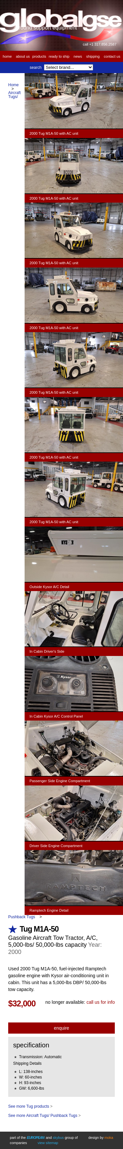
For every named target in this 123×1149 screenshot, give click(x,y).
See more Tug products (28, 1106)
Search (36, 67)
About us (23, 56)
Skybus (58, 1137)
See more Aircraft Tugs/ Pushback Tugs (42, 1115)
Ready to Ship (59, 56)
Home (7, 56)
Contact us (112, 56)
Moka (109, 1137)
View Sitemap (48, 1143)
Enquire (61, 1028)
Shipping (93, 56)
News (77, 56)
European (35, 1137)
